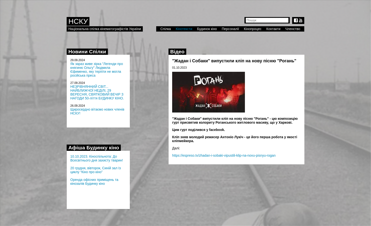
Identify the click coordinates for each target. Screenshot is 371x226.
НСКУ (78, 21)
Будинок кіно (207, 29)
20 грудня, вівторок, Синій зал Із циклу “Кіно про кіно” (95, 170)
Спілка (165, 29)
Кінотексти (184, 29)
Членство (292, 29)
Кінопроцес (253, 29)
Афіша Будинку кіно (93, 147)
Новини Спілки (87, 51)
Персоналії (230, 29)
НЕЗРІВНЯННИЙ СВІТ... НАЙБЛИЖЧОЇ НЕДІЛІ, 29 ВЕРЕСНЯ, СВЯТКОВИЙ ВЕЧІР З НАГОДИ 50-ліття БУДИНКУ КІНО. (97, 92)
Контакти (273, 29)
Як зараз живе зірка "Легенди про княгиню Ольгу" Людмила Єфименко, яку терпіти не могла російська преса (96, 69)
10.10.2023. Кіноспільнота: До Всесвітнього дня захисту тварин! (96, 158)
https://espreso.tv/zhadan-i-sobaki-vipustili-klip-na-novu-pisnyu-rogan (223, 155)
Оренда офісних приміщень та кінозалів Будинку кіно (94, 182)
